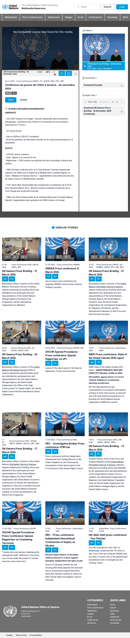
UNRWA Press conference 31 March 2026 (62, 270)
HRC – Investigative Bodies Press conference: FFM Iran (65, 445)
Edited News (11, 17)
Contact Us (114, 617)
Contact (9, 635)
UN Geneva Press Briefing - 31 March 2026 (19, 273)
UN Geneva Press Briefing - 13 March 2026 (106, 448)
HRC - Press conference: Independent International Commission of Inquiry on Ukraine (60, 540)
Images (68, 17)
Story (10, 100)
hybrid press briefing (20, 290)
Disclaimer (114, 623)
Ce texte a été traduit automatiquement (26, 108)
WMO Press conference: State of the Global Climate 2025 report (108, 356)
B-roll (80, 17)
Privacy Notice (36, 635)
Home (112, 605)
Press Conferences (32, 17)
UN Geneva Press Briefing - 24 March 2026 (19, 356)
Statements (54, 17)
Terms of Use (115, 620)
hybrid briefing (26, 373)
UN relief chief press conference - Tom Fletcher (108, 536)
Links (112, 614)
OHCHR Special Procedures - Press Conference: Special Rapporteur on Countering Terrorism (19, 538)
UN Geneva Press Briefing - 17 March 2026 (19, 450)
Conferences (95, 17)
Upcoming (112, 17)
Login (122, 7)
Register (108, 7)
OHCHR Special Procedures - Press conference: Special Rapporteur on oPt (62, 355)
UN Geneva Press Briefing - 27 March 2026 (106, 273)
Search (113, 608)
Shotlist (23, 100)
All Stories (91, 623)
